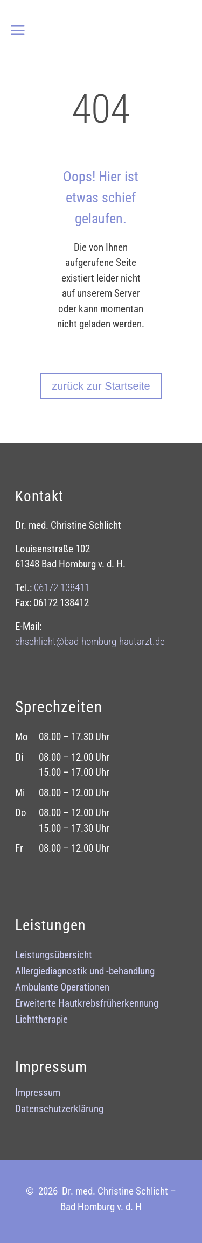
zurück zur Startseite (101, 386)
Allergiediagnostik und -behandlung (85, 972)
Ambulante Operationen (62, 988)
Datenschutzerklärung (59, 1110)
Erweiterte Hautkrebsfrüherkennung (86, 1004)
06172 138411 (61, 587)
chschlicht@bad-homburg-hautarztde (90, 641)
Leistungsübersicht (53, 956)
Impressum (37, 1094)
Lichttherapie (41, 1021)
